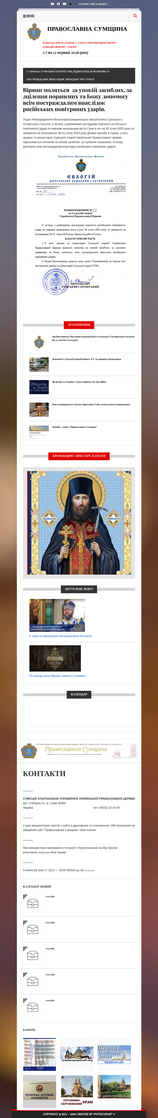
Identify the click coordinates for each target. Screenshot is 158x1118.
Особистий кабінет (93, 4)
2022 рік (50, 922)
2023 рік (50, 896)
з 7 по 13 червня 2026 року (66, 52)
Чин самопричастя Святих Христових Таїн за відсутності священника (91, 404)
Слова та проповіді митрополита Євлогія (60, 636)
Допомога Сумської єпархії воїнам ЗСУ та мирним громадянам (86, 359)
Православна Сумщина (87, 29)
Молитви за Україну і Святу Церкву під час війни (79, 381)
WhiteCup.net (75, 870)
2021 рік (50, 948)
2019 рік (50, 1000)
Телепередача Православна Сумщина (57, 676)
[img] (70, 3)
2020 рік (50, 974)
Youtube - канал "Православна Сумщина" (74, 426)
